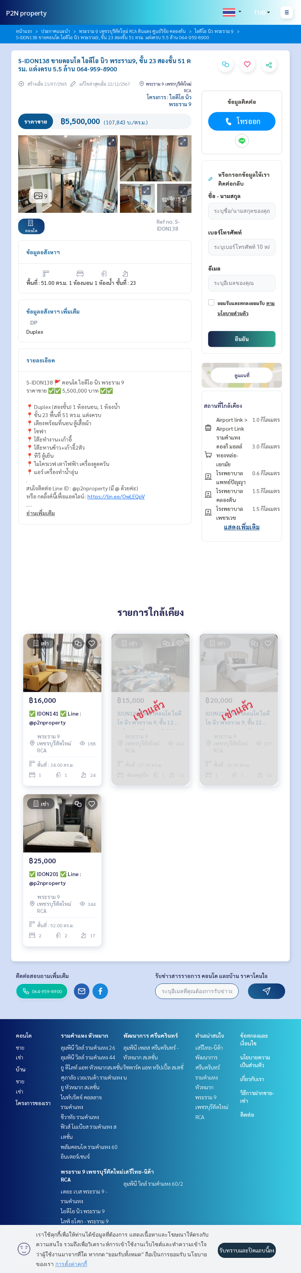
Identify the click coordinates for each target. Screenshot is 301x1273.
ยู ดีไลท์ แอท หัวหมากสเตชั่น (92, 1067)
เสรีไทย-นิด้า (138, 1171)
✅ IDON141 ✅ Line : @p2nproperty (55, 718)
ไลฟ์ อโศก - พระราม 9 (85, 1221)
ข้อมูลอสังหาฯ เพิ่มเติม (53, 311)
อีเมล (214, 268)
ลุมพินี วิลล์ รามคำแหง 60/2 (153, 1183)
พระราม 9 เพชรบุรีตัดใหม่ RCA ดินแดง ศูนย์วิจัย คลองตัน (132, 31)
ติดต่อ (247, 1114)
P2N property (26, 12)
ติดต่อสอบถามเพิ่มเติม (42, 975)
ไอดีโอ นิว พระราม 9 (214, 31)
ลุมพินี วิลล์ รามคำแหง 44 (88, 1057)
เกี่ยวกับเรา (252, 1078)
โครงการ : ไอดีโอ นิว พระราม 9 (169, 100)
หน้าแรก (24, 31)
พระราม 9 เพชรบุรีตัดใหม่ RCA (211, 1107)
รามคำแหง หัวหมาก (84, 1035)
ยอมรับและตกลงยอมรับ (241, 303)
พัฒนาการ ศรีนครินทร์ (150, 1035)
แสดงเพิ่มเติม (242, 527)
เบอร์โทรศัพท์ (225, 232)
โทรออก (242, 121)
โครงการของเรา (33, 1102)
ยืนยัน (242, 338)
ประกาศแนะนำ (55, 31)
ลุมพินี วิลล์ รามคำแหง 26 (88, 1047)
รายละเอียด (40, 360)
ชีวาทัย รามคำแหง (80, 1116)
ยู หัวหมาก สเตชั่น (80, 1086)
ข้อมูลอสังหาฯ (43, 251)
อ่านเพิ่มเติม (40, 512)
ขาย (20, 1047)
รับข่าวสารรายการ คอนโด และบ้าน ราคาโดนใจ (211, 975)
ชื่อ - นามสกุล (224, 195)
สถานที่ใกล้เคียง (223, 405)
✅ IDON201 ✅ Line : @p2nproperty (55, 878)
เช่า (19, 1057)
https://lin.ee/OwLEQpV (116, 496)
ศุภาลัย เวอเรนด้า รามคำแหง (91, 1077)
